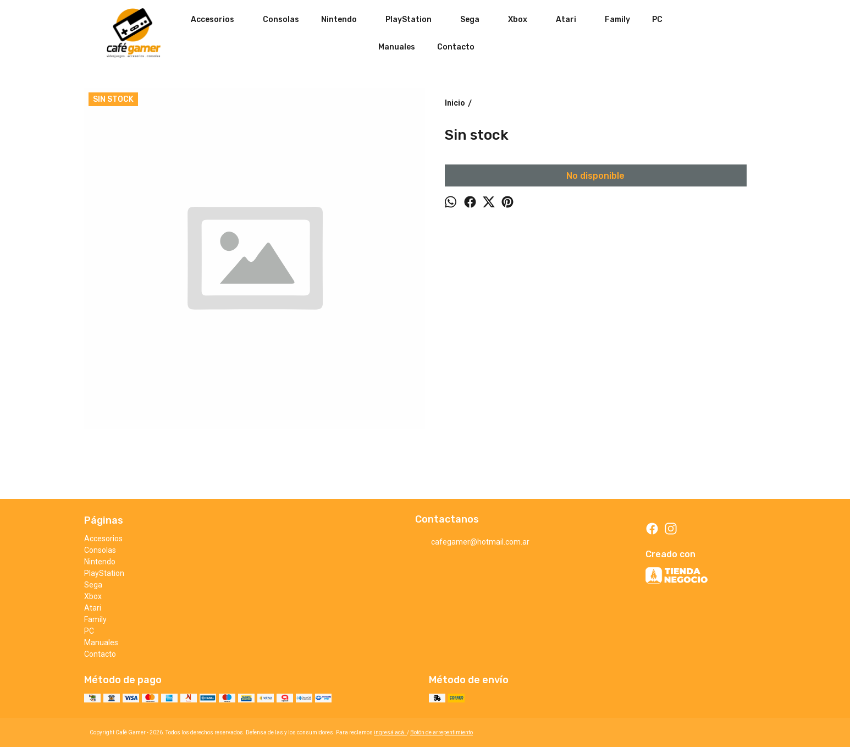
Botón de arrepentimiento (441, 732)
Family (617, 19)
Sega (475, 19)
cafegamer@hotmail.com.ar (472, 542)
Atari (571, 19)
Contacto (455, 47)
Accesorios (218, 19)
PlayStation (414, 19)
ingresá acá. (390, 732)
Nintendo (344, 19)
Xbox (523, 19)
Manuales (396, 47)
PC (657, 19)
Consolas (281, 19)
